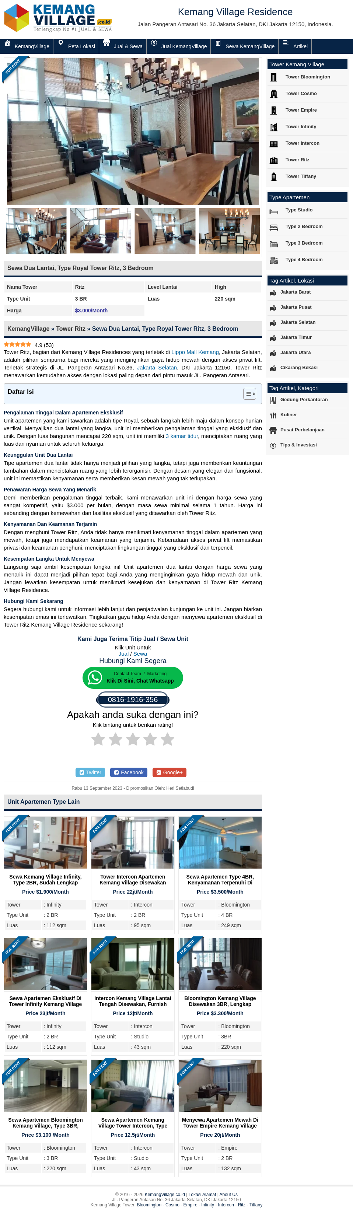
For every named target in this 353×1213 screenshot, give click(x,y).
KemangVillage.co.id (165, 1194)
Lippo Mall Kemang (195, 352)
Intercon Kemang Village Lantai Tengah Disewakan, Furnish (132, 1001)
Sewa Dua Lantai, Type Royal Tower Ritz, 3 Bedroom (80, 268)
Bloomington (149, 1204)
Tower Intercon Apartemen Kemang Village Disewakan (132, 880)
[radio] (98, 740)
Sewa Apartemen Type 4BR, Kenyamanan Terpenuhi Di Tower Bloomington (220, 882)
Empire (191, 1204)
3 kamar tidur (182, 436)
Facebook (129, 772)
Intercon (226, 1204)
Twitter (90, 772)
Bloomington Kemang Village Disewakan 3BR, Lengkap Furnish (220, 1004)
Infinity (207, 1204)
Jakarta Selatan (157, 367)
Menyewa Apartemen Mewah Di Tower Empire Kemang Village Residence (220, 1126)
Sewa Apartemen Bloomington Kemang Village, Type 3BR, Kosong (45, 1126)
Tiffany (255, 1204)
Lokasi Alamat (202, 1194)
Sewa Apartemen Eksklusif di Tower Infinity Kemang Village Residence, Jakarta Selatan (45, 1004)
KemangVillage (28, 329)
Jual (124, 654)
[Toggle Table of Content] (246, 394)
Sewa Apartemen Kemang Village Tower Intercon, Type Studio (133, 1126)
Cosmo (172, 1204)
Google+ (169, 772)
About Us (229, 1194)
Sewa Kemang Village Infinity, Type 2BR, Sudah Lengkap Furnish (45, 882)
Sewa (140, 654)
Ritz (242, 1204)
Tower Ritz (70, 329)
